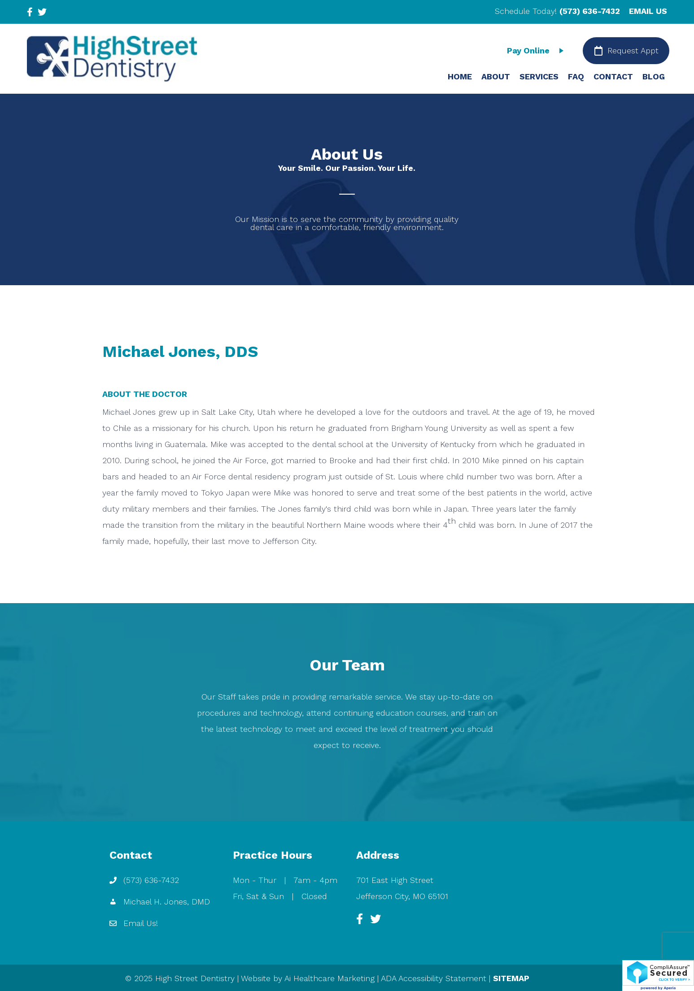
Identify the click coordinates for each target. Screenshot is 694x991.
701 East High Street (394, 880)
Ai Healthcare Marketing (329, 978)
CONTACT (613, 76)
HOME (460, 76)
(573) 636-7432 (589, 11)
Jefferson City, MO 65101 (402, 896)
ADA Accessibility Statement (433, 978)
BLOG (653, 76)
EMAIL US (648, 11)
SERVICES (539, 76)
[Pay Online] (537, 50)
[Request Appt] (626, 50)
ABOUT (495, 76)
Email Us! (140, 923)
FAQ (576, 76)
